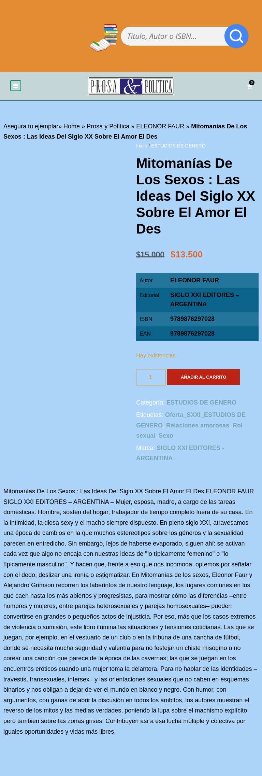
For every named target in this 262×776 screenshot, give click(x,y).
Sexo (166, 435)
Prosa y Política (108, 126)
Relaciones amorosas (197, 425)
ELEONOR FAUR (160, 126)
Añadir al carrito (203, 377)
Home (71, 126)
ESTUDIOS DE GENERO (178, 146)
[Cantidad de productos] (151, 377)
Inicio (141, 146)
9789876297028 (192, 333)
